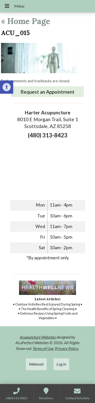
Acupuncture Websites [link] (38, 337)
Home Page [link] (25, 21)
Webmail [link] (36, 364)
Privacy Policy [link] (66, 348)
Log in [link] (61, 364)
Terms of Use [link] (43, 348)
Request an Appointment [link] (47, 92)
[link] (6, 87)
